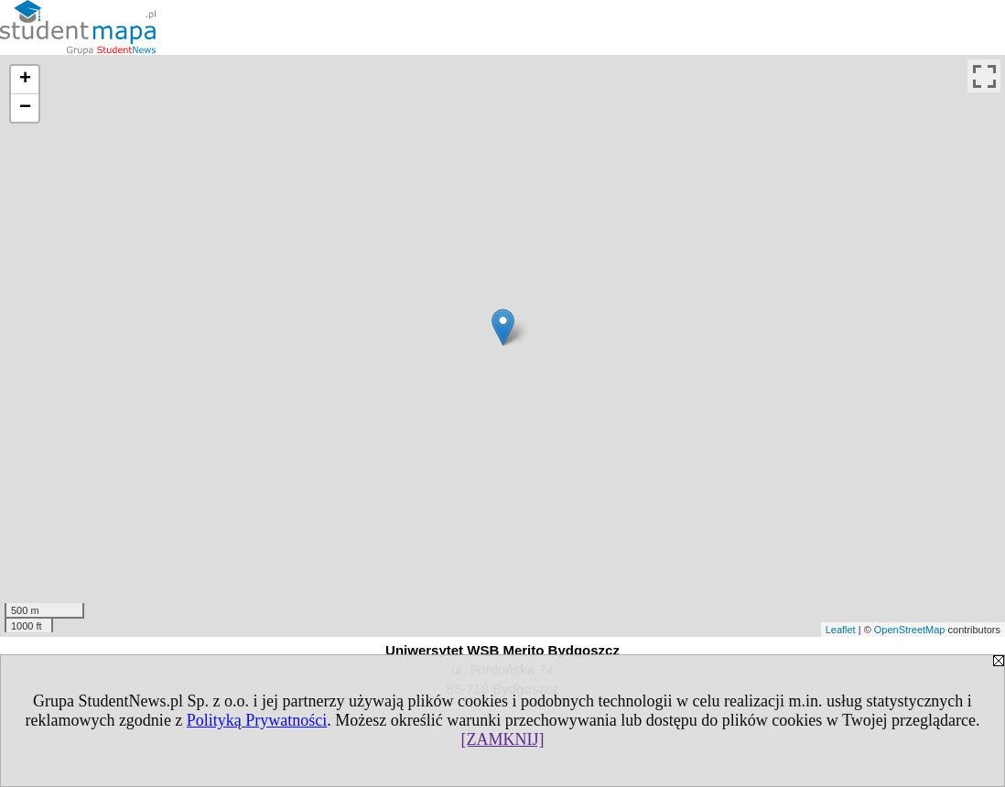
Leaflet (841, 629)
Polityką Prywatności (257, 720)
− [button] (25, 108)
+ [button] (25, 79)
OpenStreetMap (910, 629)
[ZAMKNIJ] (503, 739)
